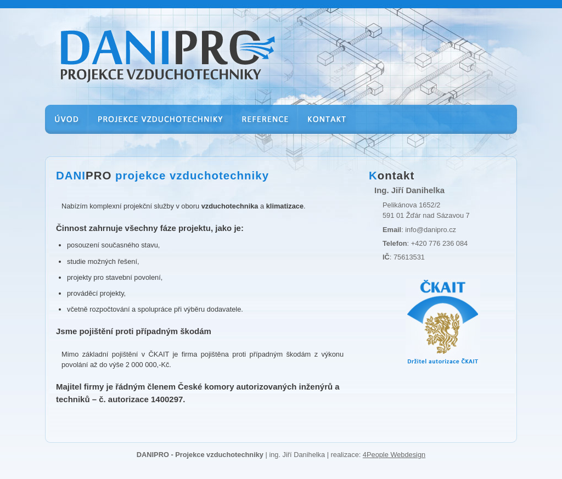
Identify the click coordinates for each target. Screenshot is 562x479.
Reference (265, 127)
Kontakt (327, 127)
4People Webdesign (394, 454)
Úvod (66, 127)
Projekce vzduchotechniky (160, 127)
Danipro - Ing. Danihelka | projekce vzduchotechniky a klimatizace (148, 37)
